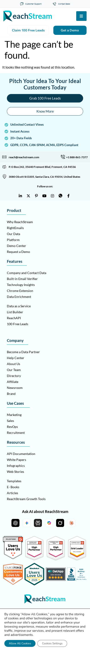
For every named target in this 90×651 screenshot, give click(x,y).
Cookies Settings (52, 643)
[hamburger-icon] (81, 16)
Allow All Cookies (20, 643)
